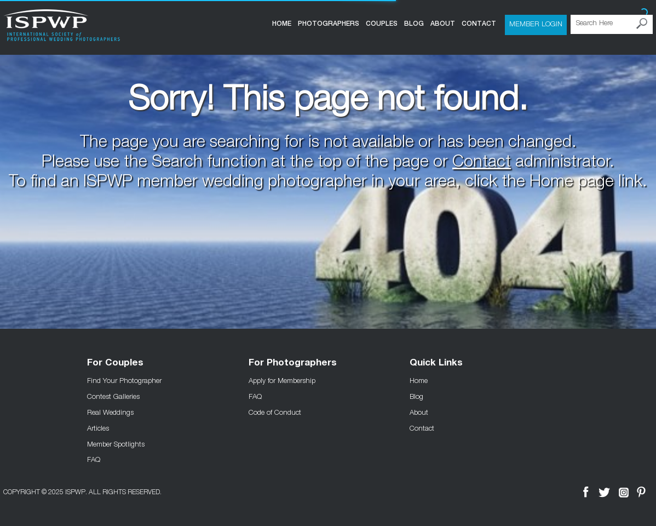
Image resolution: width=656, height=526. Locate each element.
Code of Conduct (275, 412)
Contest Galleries (113, 396)
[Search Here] (612, 24)
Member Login (535, 23)
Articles (98, 428)
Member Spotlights (116, 443)
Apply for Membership (282, 380)
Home (281, 23)
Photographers (328, 23)
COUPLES (382, 23)
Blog (414, 23)
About (442, 23)
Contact (479, 23)
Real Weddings (110, 412)
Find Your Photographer (124, 380)
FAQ (93, 459)
